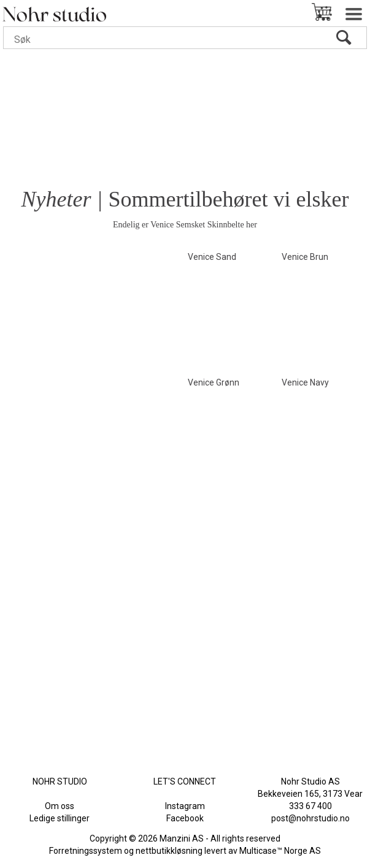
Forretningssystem (85, 851)
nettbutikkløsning (169, 851)
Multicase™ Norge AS (280, 851)
